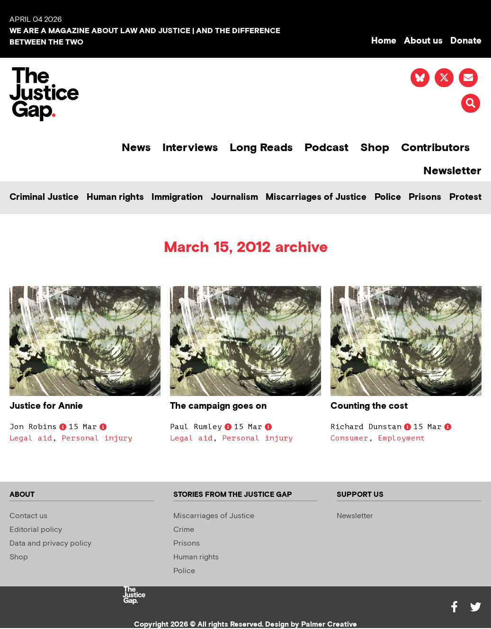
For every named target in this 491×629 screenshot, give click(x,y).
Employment (401, 438)
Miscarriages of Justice (316, 197)
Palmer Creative (329, 624)
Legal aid (30, 438)
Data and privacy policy (50, 543)
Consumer (349, 438)
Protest (465, 197)
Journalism (234, 197)
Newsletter (452, 170)
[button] (471, 103)
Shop (374, 147)
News (136, 147)
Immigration (177, 197)
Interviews (190, 147)
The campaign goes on (218, 406)
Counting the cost (369, 406)
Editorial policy (35, 530)
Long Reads (261, 147)
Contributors (435, 147)
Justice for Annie (46, 406)
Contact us (28, 516)
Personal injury (97, 438)
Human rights (115, 197)
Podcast (326, 147)
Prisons (425, 197)
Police (388, 197)
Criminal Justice (44, 197)
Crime (183, 530)
